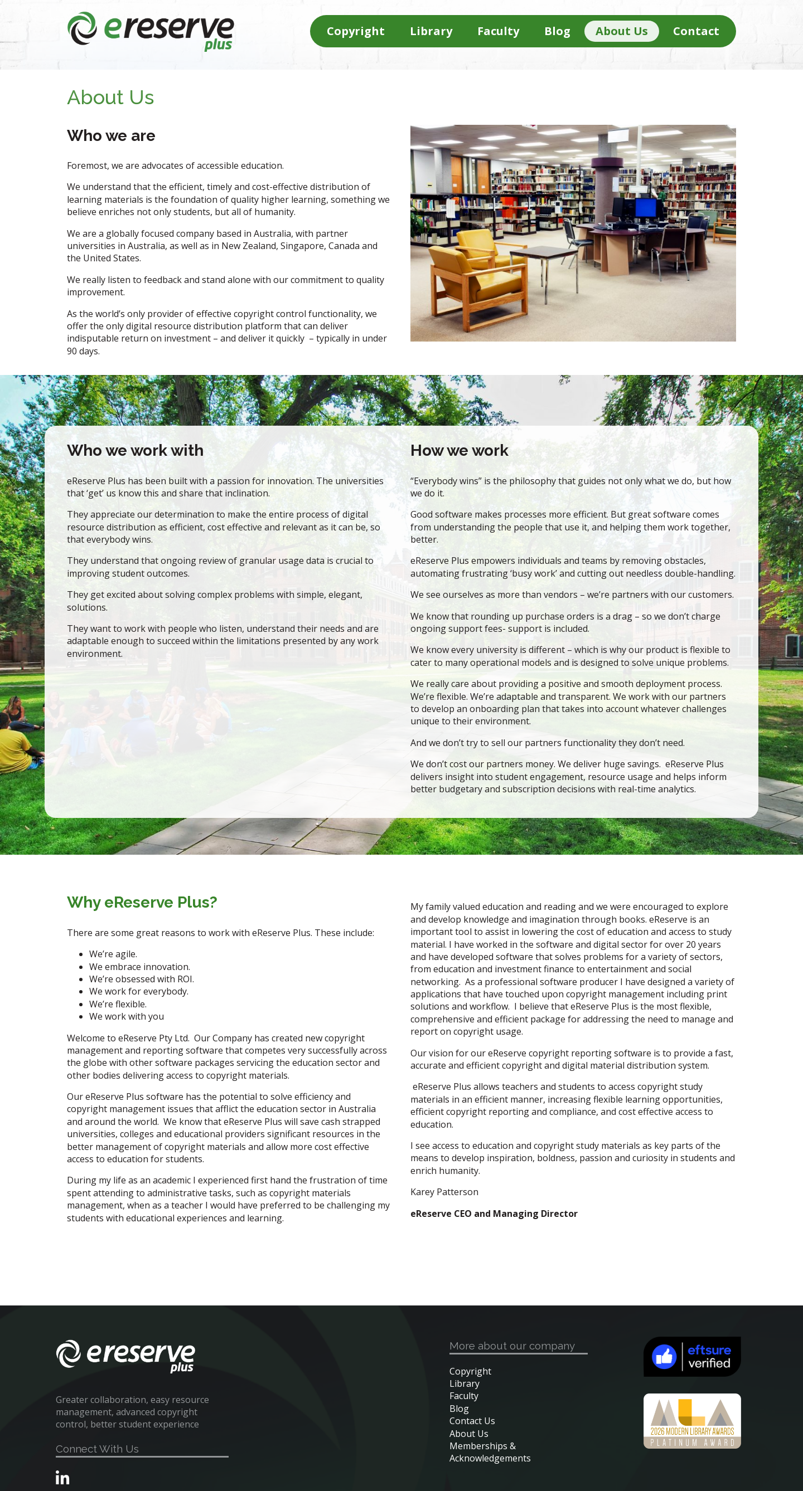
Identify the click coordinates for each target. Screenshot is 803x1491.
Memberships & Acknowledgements (490, 1452)
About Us (622, 30)
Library (431, 30)
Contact (696, 30)
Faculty (498, 30)
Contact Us (472, 1421)
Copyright (356, 30)
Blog (557, 30)
